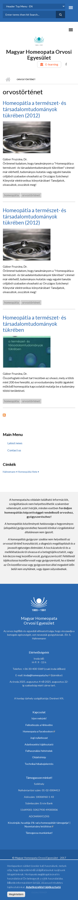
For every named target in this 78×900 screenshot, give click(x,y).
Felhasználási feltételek (39, 750)
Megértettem (16, 895)
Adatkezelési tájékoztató (39, 744)
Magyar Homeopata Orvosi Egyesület (39, 54)
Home (8, 79)
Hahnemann (9, 471)
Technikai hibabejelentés (39, 763)
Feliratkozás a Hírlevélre (39, 724)
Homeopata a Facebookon (39, 731)
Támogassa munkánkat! (39, 832)
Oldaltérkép (39, 757)
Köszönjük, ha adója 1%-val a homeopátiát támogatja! (38, 822)
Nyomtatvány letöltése (39, 826)
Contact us (14, 450)
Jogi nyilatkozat (39, 737)
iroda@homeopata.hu (37, 675)
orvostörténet (31, 195)
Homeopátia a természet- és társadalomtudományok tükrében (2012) (34, 109)
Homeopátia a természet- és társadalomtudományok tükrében (34, 323)
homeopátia (11, 195)
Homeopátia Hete (27, 471)
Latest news (14, 443)
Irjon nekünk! (39, 718)
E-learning (51, 64)
